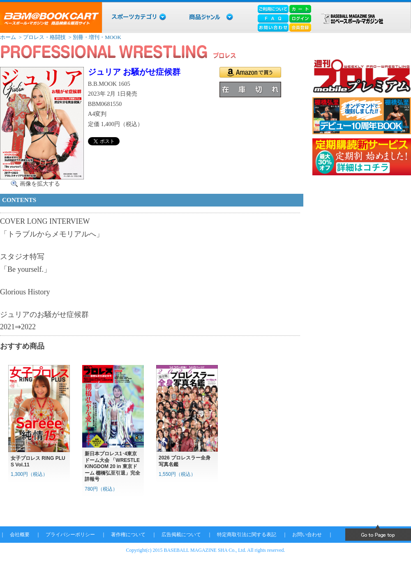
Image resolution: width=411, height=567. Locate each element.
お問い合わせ (307, 534)
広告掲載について (181, 534)
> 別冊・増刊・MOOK (94, 37)
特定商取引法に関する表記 (246, 534)
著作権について (128, 534)
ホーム (8, 37)
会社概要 (20, 534)
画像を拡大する (40, 183)
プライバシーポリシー (70, 534)
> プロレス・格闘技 (41, 37)
